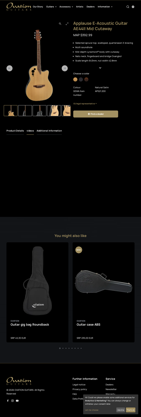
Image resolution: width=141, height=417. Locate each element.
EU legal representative (84, 103)
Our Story (38, 6)
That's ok (131, 410)
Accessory (65, 6)
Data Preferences (82, 398)
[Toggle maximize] (67, 23)
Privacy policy (80, 389)
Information (104, 6)
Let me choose (91, 410)
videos (30, 130)
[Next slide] (65, 68)
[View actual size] (60, 23)
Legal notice (79, 384)
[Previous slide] (9, 68)
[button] (104, 68)
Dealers (91, 6)
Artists (79, 6)
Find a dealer (96, 114)
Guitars (50, 6)
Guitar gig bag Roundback (30, 324)
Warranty (110, 394)
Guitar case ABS (88, 324)
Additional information (49, 130)
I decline (120, 410)
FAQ (75, 394)
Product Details (15, 130)
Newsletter (111, 389)
